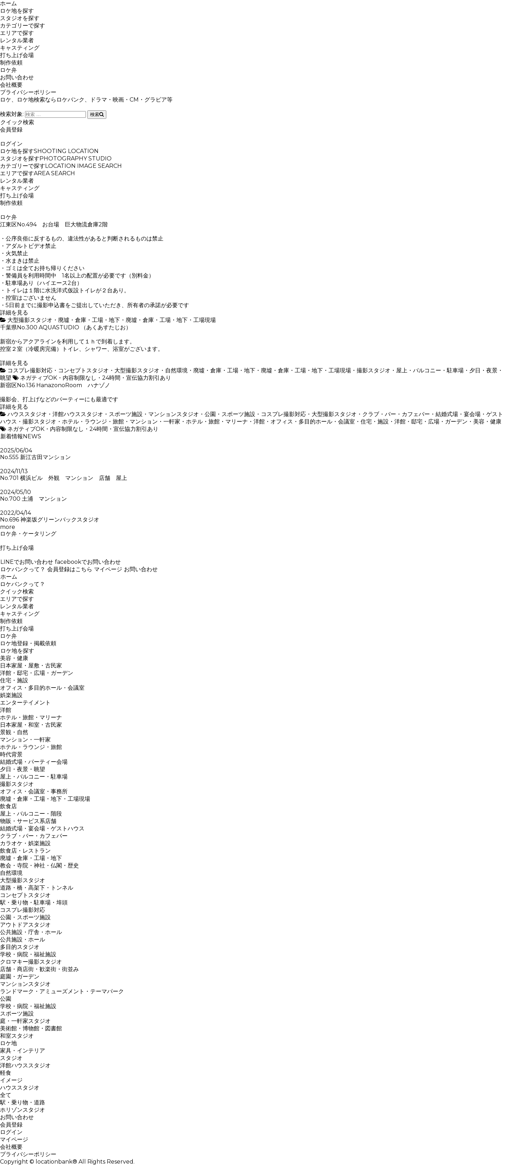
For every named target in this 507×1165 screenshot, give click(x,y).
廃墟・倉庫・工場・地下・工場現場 (171, 320)
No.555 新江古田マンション (35, 457)
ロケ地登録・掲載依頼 (28, 643)
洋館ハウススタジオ (77, 414)
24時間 (111, 377)
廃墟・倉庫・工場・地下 (89, 320)
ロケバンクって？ (22, 569)
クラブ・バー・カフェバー (396, 414)
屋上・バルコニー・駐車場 (430, 370)
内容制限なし (79, 377)
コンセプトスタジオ (83, 370)
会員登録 (11, 129)
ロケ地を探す (17, 10)
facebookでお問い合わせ (88, 562)
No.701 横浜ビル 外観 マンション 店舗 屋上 (63, 478)
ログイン (11, 143)
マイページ (108, 569)
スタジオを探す (19, 18)
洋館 (259, 421)
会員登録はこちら (69, 569)
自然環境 (176, 370)
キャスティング (19, 47)
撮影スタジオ (373, 370)
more (7, 527)
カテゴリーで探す (22, 25)
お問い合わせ (17, 77)
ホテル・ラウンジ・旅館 (93, 421)
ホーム (8, 3)
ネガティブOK (38, 377)
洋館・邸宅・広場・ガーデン (431, 421)
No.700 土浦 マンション (33, 498)
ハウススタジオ (27, 414)
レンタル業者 (17, 40)
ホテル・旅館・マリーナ (217, 421)
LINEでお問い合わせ (26, 562)
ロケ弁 (8, 70)
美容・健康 (487, 421)
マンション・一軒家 (155, 421)
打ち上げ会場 (17, 55)
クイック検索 (17, 122)
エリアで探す (17, 33)
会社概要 (11, 84)
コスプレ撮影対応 (29, 370)
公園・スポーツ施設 (230, 414)
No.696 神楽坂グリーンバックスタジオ (49, 519)
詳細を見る (14, 312)
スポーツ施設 (126, 414)
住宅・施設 (375, 421)
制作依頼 (11, 62)
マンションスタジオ (173, 414)
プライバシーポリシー (28, 92)
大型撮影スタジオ (29, 320)
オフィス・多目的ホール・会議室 (312, 421)
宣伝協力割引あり (148, 377)
